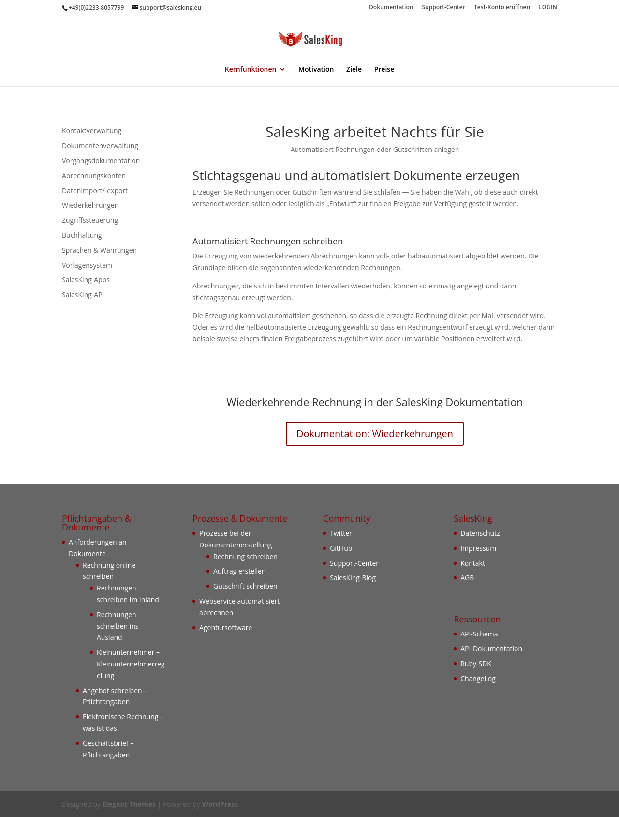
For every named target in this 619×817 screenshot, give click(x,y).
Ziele (354, 70)
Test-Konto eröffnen (502, 7)
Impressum (478, 548)
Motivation (316, 70)
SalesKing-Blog (353, 577)
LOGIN (548, 7)
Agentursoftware (225, 627)
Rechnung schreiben (245, 556)
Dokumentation (391, 7)
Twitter (341, 533)
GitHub (341, 548)
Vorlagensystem (87, 265)
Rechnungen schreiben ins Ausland (118, 626)
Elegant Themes (129, 804)
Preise (384, 70)
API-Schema (479, 633)
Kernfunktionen (251, 70)
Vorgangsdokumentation (101, 160)
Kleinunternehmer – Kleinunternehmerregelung (131, 664)
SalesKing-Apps (86, 279)
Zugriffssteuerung (90, 220)
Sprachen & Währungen (99, 250)
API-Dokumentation (491, 648)
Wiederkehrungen (90, 205)
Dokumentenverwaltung (100, 145)
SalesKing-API (83, 294)
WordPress (220, 804)
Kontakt (472, 563)
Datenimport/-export (95, 190)
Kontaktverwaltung (91, 130)
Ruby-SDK (475, 663)
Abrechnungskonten (94, 175)
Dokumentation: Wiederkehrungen (374, 433)
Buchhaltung (82, 235)
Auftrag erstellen (239, 570)
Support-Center (443, 7)
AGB (467, 577)
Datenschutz (480, 533)
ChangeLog (478, 678)
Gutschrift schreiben (245, 585)
